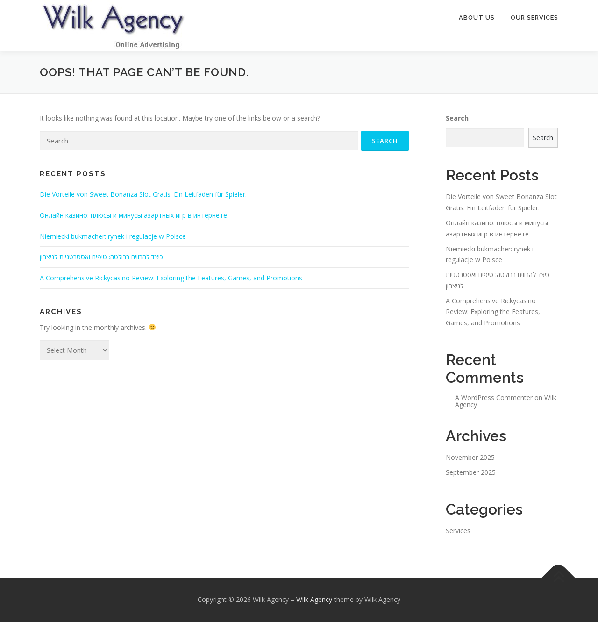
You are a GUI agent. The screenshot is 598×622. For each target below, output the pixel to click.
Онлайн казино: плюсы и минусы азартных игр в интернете (133, 215)
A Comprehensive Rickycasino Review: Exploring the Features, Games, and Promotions (171, 278)
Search (457, 118)
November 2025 (470, 457)
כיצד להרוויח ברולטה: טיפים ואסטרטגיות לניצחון (101, 257)
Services (458, 531)
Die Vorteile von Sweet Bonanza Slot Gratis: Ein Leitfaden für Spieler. (143, 194)
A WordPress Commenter (494, 397)
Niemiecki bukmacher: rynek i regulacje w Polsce (113, 236)
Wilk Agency (314, 599)
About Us (477, 17)
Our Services (534, 17)
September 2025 (471, 472)
